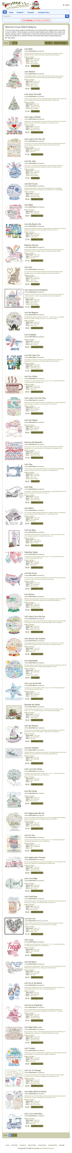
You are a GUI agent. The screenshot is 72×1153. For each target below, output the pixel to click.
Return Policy (32, 1145)
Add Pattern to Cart (37, 132)
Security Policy (52, 1145)
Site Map (61, 1145)
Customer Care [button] (43, 12)
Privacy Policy (42, 1145)
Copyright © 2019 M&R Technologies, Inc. (30, 1148)
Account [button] (31, 12)
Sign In (66, 5)
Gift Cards (14, 1145)
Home (11, 12)
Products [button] (20, 12)
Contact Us (23, 1145)
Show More (10, 38)
